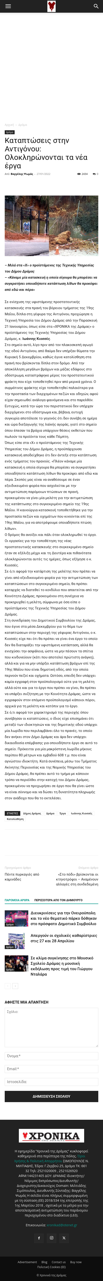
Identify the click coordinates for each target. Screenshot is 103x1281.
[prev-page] (8, 986)
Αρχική (9, 125)
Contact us (59, 1262)
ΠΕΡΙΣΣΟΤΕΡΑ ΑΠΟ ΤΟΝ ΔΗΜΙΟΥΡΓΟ (58, 900)
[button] (8, 6)
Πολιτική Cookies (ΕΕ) (51, 1267)
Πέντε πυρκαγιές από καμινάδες (22, 876)
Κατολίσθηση (15, 819)
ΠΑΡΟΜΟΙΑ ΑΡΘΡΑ (17, 900)
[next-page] (15, 986)
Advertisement (27, 1262)
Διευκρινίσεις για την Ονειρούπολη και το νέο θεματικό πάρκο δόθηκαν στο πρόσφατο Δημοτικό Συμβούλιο (64, 918)
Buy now (76, 1262)
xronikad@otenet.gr (62, 1225)
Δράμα (22, 125)
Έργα (63, 813)
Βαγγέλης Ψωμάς (22, 174)
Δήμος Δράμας (32, 813)
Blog (44, 1262)
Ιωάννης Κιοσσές (81, 813)
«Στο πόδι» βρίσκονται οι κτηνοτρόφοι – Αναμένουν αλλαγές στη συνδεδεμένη (77, 879)
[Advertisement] (51, 66)
